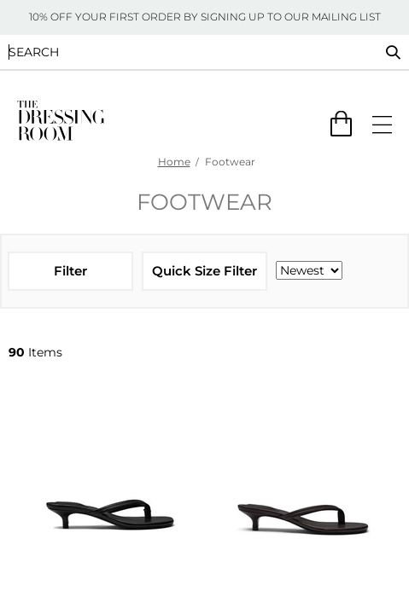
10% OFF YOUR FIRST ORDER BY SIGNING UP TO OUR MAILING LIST (205, 16)
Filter (70, 271)
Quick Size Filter (204, 271)
